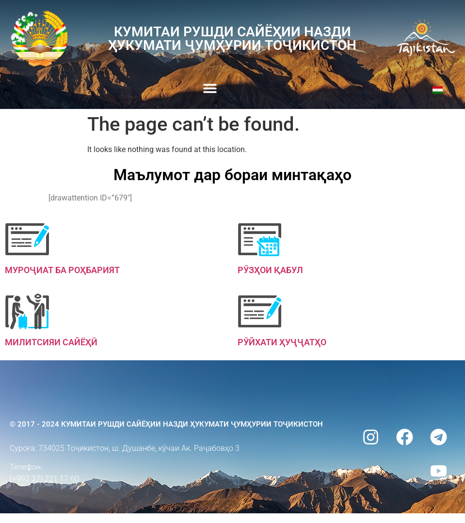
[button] (210, 88)
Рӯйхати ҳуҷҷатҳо (282, 342)
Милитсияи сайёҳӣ (51, 342)
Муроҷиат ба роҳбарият (62, 270)
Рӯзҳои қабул (270, 270)
